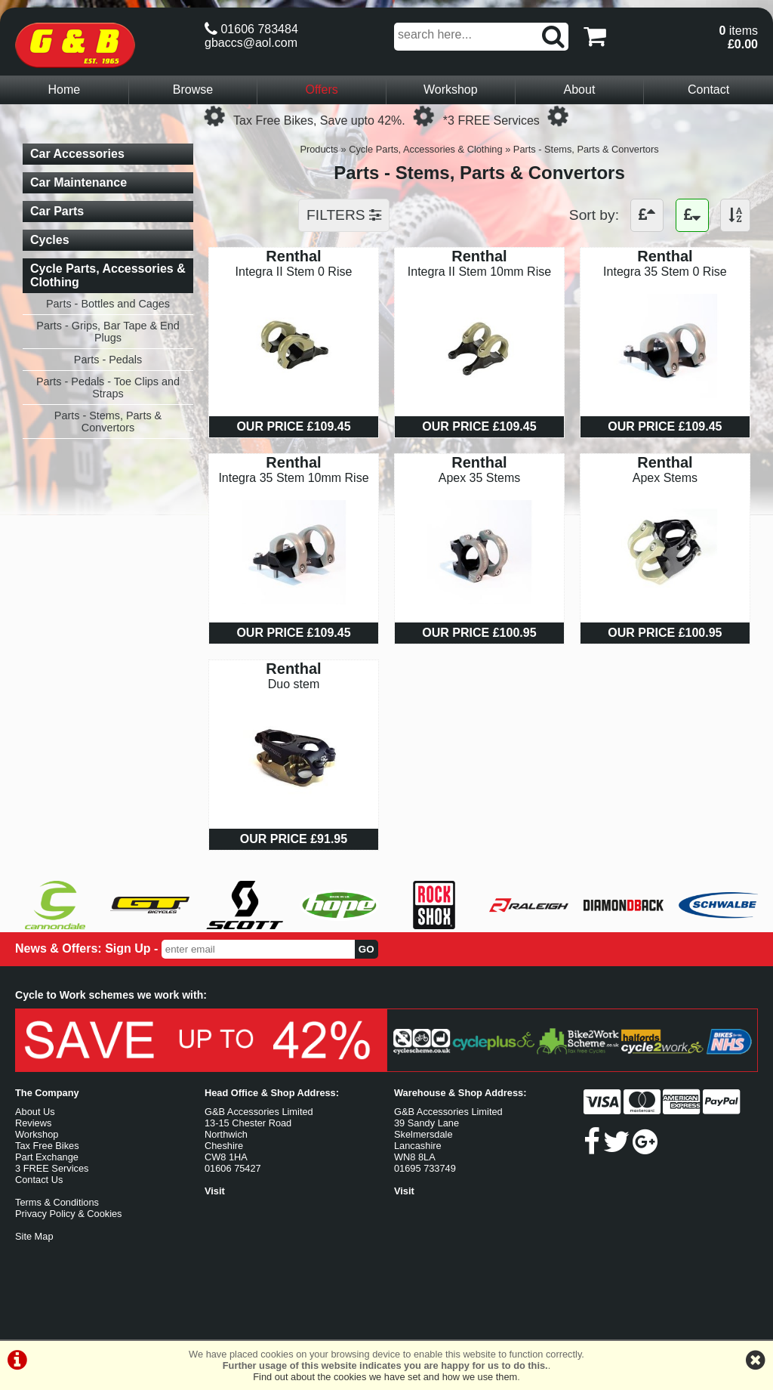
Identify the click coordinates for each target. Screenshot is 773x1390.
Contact (708, 89)
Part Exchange (47, 1157)
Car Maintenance (78, 182)
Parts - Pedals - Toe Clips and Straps (108, 387)
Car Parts (57, 211)
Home (64, 89)
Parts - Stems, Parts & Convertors (586, 149)
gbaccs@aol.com (251, 42)
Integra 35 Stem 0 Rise (665, 271)
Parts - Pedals (108, 360)
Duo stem (293, 684)
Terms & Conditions (57, 1202)
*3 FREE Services (491, 120)
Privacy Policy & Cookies (68, 1213)
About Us (35, 1111)
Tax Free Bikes (47, 1145)
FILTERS (343, 215)
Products (319, 149)
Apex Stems (665, 477)
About (580, 89)
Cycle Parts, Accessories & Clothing (425, 149)
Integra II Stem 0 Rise (294, 271)
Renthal (293, 256)
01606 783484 (251, 29)
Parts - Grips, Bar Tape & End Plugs (107, 332)
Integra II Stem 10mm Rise (479, 271)
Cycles (49, 239)
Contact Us (39, 1179)
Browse (193, 89)
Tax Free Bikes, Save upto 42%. (319, 120)
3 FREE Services (51, 1168)
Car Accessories (77, 153)
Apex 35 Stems (480, 477)
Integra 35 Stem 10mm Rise (293, 477)
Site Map (34, 1236)
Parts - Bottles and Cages (108, 304)
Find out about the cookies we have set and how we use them (385, 1376)
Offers (322, 89)
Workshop (450, 89)
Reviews (33, 1123)
